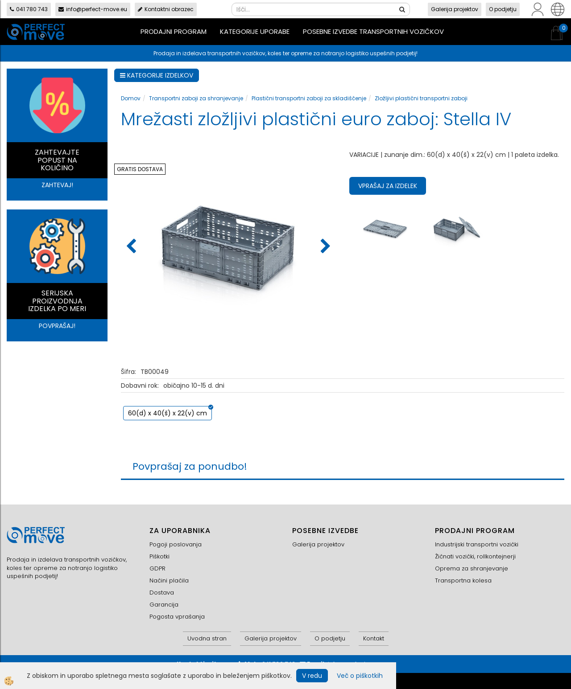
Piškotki (159, 556)
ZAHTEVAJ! (57, 184)
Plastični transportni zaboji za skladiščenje (309, 98)
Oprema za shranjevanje (471, 568)
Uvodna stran (207, 638)
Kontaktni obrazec (166, 9)
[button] (324, 246)
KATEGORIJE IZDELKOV (156, 75)
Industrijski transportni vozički (476, 544)
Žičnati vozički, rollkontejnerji (475, 556)
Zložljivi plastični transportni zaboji (421, 98)
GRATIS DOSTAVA (140, 169)
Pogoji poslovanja (175, 544)
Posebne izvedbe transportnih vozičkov (373, 31)
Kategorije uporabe (255, 31)
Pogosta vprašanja (177, 616)
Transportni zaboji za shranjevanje (196, 98)
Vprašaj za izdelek (387, 185)
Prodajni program (174, 31)
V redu (312, 675)
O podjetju (503, 9)
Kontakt (373, 638)
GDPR (157, 568)
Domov (131, 98)
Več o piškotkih (360, 675)
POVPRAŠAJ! (57, 325)
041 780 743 (29, 9)
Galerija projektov (454, 9)
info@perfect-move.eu (92, 9)
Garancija (163, 604)
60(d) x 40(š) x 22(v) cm (167, 413)
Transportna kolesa (463, 580)
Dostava (161, 592)
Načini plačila (169, 580)
